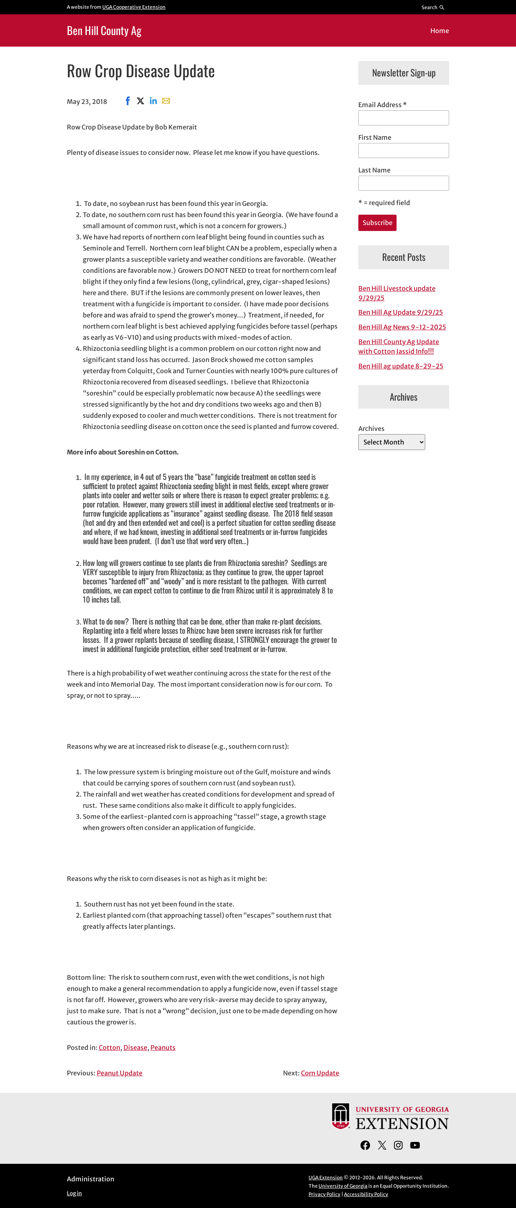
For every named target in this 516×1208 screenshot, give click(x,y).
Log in (74, 1193)
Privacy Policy (324, 1194)
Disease (135, 1047)
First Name (374, 137)
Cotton (109, 1047)
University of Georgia (343, 1186)
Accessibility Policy (366, 1194)
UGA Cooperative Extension (134, 7)
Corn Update (320, 1073)
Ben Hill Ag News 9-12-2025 (402, 327)
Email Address (382, 105)
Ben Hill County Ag (104, 30)
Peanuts (163, 1047)
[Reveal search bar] (433, 7)
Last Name (374, 170)
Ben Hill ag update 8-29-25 (401, 366)
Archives (371, 429)
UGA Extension (326, 1178)
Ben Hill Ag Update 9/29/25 (400, 312)
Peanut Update (120, 1073)
